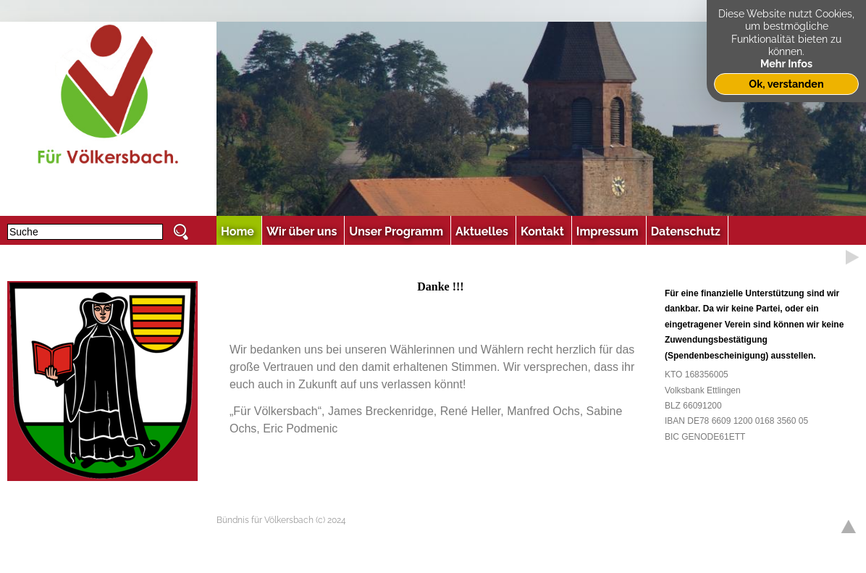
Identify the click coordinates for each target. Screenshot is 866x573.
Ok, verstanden (786, 84)
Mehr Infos (786, 63)
